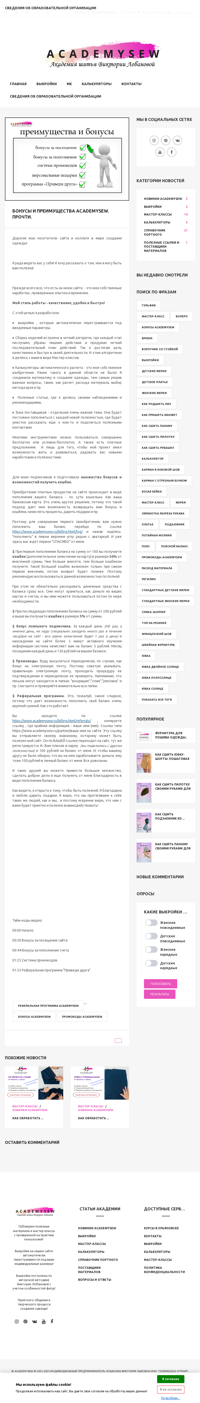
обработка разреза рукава (163, 512)
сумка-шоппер (154, 611)
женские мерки (154, 392)
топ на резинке (154, 622)
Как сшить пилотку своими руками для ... (173, 788)
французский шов (156, 633)
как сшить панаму (157, 425)
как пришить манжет (159, 414)
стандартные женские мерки (166, 600)
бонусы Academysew (34, 1015)
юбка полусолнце (156, 676)
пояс (146, 545)
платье (147, 523)
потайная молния (157, 534)
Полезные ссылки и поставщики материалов (161, 246)
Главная (18, 83)
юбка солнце (152, 687)
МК (69, 83)
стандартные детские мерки (165, 589)
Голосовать (160, 983)
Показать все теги (157, 698)
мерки (181, 501)
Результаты (159, 992)
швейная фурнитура (158, 644)
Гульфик (149, 304)
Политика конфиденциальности (164, 1269)
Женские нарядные (168, 951)
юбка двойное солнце (160, 666)
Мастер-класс (153, 315)
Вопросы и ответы (94, 1279)
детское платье (155, 381)
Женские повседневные (172, 924)
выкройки (150, 359)
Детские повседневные (172, 937)
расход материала (157, 567)
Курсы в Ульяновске (161, 1227)
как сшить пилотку (158, 436)
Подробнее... (170, 1398)
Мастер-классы (25, 1105)
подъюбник (175, 523)
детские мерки (154, 370)
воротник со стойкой (160, 348)
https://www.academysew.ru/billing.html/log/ (47, 531)
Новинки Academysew (29, 1109)
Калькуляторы (97, 83)
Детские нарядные (168, 964)
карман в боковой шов (161, 468)
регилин (149, 578)
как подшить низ (156, 403)
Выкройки (46, 83)
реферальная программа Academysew (48, 1005)
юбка (146, 655)
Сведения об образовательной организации (55, 95)
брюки (147, 337)
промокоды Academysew (82, 1015)
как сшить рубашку (158, 447)
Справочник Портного (154, 231)
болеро (182, 315)
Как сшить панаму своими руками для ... (173, 847)
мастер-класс (153, 501)
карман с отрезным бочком (164, 479)
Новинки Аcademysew (97, 1227)
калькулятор (153, 457)
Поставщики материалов (89, 1269)
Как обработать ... (30, 1117)
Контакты (131, 83)
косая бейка (152, 490)
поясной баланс (174, 545)
